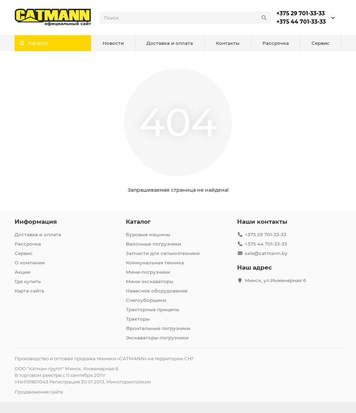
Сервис (321, 43)
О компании (30, 262)
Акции (22, 272)
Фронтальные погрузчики (158, 328)
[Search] (185, 18)
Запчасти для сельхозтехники (163, 253)
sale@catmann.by (266, 253)
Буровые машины (148, 234)
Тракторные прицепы (152, 309)
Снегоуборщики (146, 300)
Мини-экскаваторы (149, 281)
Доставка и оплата (169, 43)
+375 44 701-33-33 (301, 21)
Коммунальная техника (155, 262)
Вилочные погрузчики (153, 244)
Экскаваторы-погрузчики (157, 337)
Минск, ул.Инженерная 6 (275, 280)
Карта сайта (29, 291)
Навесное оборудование (156, 291)
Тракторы (138, 319)
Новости (113, 43)
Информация (36, 221)
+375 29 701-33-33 (300, 13)
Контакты (228, 43)
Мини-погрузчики (148, 272)
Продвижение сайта (39, 392)
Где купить (28, 281)
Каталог (138, 221)
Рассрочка (275, 43)
